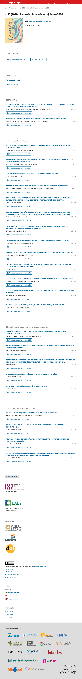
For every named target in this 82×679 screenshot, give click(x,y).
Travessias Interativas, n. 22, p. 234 (20, 340)
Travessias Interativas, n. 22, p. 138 (20, 247)
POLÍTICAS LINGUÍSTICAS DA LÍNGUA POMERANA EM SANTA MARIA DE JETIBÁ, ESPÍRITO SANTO (39, 279)
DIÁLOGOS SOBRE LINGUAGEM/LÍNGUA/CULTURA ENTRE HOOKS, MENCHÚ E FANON (35, 305)
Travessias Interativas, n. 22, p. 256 (20, 354)
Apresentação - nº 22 (13, 80)
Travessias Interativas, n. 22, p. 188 (20, 285)
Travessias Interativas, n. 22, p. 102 (20, 220)
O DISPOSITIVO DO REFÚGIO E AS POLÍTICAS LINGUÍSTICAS (26, 386)
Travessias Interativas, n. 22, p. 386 (20, 461)
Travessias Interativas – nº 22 (18, 59)
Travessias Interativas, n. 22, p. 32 (19, 168)
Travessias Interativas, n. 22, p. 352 (20, 433)
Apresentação (13, 84)
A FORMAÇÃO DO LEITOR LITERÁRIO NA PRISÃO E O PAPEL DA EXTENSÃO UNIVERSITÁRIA (37, 186)
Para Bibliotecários (10, 618)
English (9, 589)
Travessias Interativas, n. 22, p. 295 (20, 380)
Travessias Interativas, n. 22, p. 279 (20, 368)
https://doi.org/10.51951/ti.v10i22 (39, 21)
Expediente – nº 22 (39, 59)
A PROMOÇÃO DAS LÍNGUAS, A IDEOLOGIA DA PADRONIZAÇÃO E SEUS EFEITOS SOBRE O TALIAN (39, 252)
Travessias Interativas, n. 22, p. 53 (19, 180)
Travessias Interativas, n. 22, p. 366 (20, 447)
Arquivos (13, 8)
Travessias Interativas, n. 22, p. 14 (19, 154)
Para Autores (9, 615)
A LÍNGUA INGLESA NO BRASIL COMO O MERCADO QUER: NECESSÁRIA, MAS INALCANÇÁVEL (38, 240)
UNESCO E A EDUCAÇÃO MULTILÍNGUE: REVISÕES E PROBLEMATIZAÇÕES (31, 374)
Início (6, 8)
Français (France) (12, 599)
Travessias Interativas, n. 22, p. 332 (20, 419)
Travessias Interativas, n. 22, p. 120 (20, 235)
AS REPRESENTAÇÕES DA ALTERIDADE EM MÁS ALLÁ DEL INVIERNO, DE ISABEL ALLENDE (36, 119)
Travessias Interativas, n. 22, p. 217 (20, 311)
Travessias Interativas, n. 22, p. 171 (20, 273)
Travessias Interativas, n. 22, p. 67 (19, 192)
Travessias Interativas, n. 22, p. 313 (20, 392)
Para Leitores (9, 611)
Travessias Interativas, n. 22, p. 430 (20, 125)
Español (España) (12, 596)
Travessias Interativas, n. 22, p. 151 (20, 259)
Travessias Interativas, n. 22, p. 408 (20, 113)
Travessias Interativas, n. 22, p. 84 (19, 206)
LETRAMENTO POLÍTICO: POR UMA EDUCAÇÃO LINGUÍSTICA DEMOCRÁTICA (32, 174)
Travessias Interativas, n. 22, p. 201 (20, 299)
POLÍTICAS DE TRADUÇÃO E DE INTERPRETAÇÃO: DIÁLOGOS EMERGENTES (31, 413)
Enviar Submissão (12, 476)
